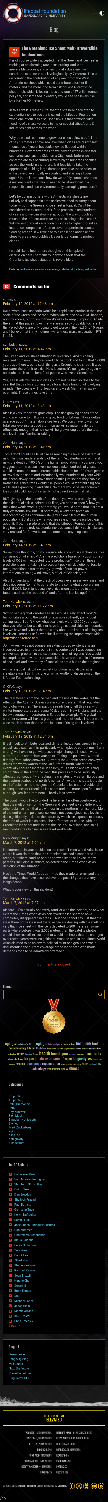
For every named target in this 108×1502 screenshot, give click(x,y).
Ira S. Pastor (22, 1316)
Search (100, 994)
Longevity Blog (18, 1359)
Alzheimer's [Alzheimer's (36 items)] (22, 1044)
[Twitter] (79, 1486)
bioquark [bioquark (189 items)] (83, 1044)
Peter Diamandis (19, 1104)
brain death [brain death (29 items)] (51, 1049)
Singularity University (22, 1119)
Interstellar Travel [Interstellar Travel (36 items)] (15, 1059)
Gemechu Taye (24, 1209)
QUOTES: (60, 1472)
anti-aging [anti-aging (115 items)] (36, 1044)
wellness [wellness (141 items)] (72, 1068)
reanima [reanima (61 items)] (20, 1064)
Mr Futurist (16, 1364)
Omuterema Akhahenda (29, 1235)
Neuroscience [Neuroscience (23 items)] (98, 1060)
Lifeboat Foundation (26, 1486)
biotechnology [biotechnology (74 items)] (17, 1049)
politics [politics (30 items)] (12, 1064)
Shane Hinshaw (24, 1265)
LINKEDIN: (31, 1438)
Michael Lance (23, 1301)
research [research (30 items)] (64, 1064)
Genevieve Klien (24, 1174)
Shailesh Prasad (25, 1199)
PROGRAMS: (62, 1461)
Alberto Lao (21, 1260)
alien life (14, 1135)
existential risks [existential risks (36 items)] (93, 1049)
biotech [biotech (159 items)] (98, 1043)
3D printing (16, 1096)
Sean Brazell (22, 1275)
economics (40, 269)
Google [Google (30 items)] (35, 1054)
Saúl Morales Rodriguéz (30, 1179)
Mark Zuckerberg (20, 1127)
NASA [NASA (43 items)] (90, 1059)
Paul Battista (22, 1204)
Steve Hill (20, 1285)
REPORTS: (61, 1455)
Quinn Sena (22, 1189)
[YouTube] (94, 1486)
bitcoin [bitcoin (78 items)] (31, 1049)
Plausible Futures (20, 1373)
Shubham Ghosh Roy (28, 1184)
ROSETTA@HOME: (29, 1467)
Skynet (13, 1123)
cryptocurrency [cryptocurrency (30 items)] (69, 1049)
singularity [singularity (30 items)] (77, 1064)
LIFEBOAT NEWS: (64, 1433)
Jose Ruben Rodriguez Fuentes (34, 1225)
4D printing (16, 1100)
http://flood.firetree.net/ (20, 638)
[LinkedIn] (86, 1486)
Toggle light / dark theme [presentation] (101, 13)
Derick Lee (21, 1255)
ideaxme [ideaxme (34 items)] (80, 1054)
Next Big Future (19, 1368)
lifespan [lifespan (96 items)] (66, 1059)
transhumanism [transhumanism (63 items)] (56, 1069)
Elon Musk (15, 1115)
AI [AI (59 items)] (15, 1044)
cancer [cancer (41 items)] (60, 1048)
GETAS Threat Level (54, 1419)
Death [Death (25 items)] (84, 1049)
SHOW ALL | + (14, 1326)
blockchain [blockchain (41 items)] (41, 1048)
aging (12, 1131)
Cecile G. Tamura (25, 1245)
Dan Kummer (23, 1230)
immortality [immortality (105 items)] (93, 1054)
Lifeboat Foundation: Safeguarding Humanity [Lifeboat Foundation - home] (44, 13)
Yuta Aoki (20, 1250)
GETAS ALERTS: (63, 1438)
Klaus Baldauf (23, 1240)
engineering (52, 269)
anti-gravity (16, 1139)
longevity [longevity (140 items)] (80, 1059)
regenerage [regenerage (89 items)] (33, 1064)
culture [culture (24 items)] (78, 1049)
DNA (12, 1108)
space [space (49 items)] (85, 1064)
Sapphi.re (62, 1486)
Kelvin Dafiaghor (25, 1214)
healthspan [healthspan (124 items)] (59, 1054)
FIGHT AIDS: (34, 1455)
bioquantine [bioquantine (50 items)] (69, 1044)
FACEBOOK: (30, 1433)
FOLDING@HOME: (31, 1461)
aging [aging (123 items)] (9, 1044)
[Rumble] (101, 1486)
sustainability (91, 269)
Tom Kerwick (25, 269)
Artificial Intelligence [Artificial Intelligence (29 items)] (53, 1044)
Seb (16, 1296)
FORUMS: (44, 1472)
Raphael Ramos (24, 1270)
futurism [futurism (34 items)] (28, 1054)
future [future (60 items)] (20, 1054)
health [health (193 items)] (44, 1054)
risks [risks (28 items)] (70, 1064)
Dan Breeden (22, 1194)
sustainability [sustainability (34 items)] (95, 1064)
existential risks (67, 269)
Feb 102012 (14, 52)
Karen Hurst (22, 1220)
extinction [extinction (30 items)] (12, 1054)
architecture (16, 1143)
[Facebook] (72, 1486)
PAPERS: (60, 1467)
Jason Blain (22, 1306)
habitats (79, 269)
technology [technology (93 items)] (38, 1069)
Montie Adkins (23, 1311)
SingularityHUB (19, 1378)
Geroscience (17, 1354)
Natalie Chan (22, 1280)
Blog (54, 30)
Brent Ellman (22, 1290)
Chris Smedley (23, 1321)
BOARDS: (60, 1450)
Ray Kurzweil (17, 1112)
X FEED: (32, 1444)
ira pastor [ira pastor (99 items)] (31, 1059)
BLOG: (59, 1444)
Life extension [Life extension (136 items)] (49, 1059)
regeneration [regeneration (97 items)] (51, 1064)
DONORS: (41, 1450)
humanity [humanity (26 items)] (72, 1055)
